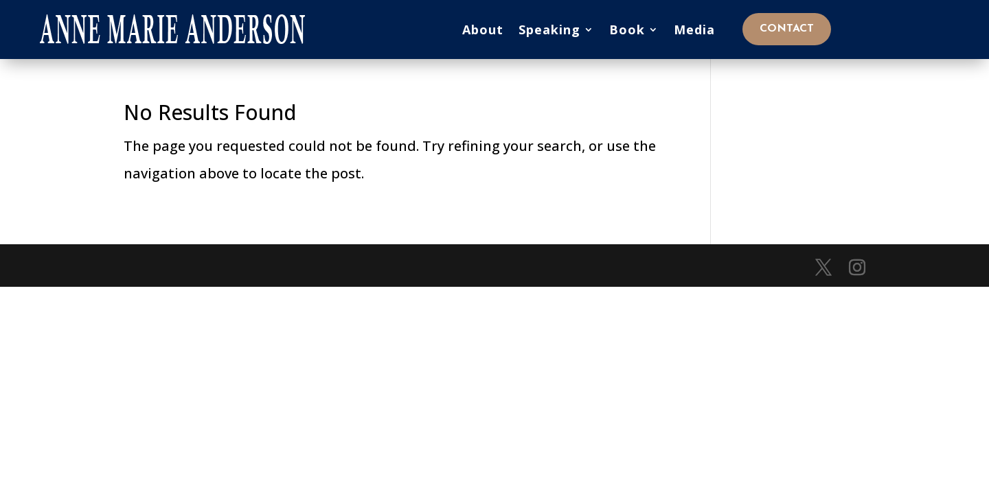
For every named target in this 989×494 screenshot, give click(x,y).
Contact (787, 28)
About (482, 29)
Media (694, 29)
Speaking (549, 29)
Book (627, 29)
